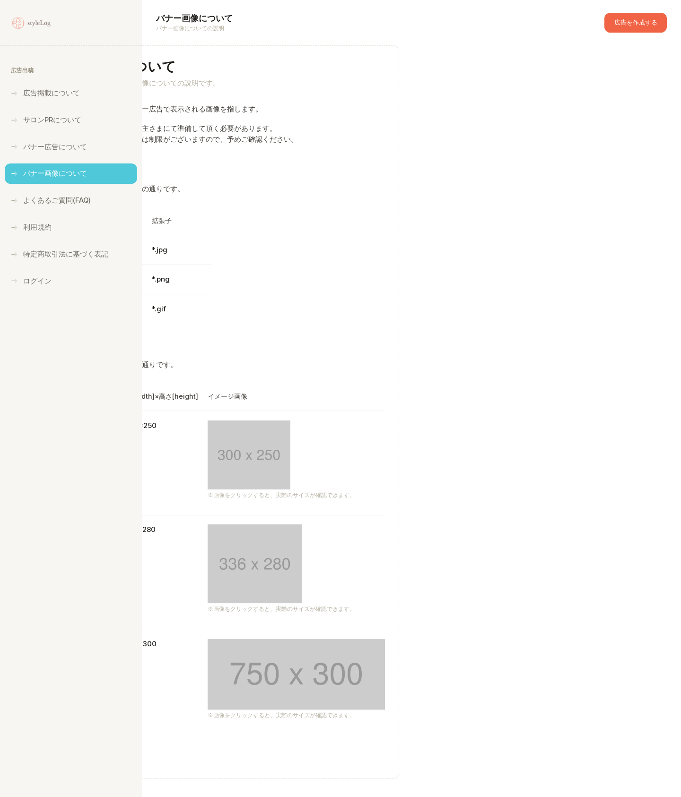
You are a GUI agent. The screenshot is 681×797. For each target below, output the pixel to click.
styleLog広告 (198, 787)
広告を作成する (635, 22)
